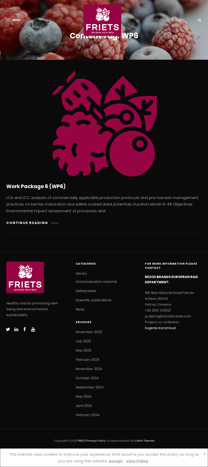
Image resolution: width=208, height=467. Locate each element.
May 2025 (83, 350)
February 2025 (88, 359)
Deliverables (86, 291)
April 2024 (84, 406)
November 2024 (89, 369)
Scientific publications (93, 300)
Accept (115, 461)
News (80, 309)
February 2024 (88, 415)
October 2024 (87, 378)
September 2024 (90, 387)
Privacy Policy (96, 441)
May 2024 (84, 396)
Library (81, 273)
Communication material (96, 281)
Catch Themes (144, 441)
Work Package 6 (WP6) (36, 186)
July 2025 (83, 341)
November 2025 (89, 332)
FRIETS (82, 441)
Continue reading (32, 223)
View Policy (137, 461)
